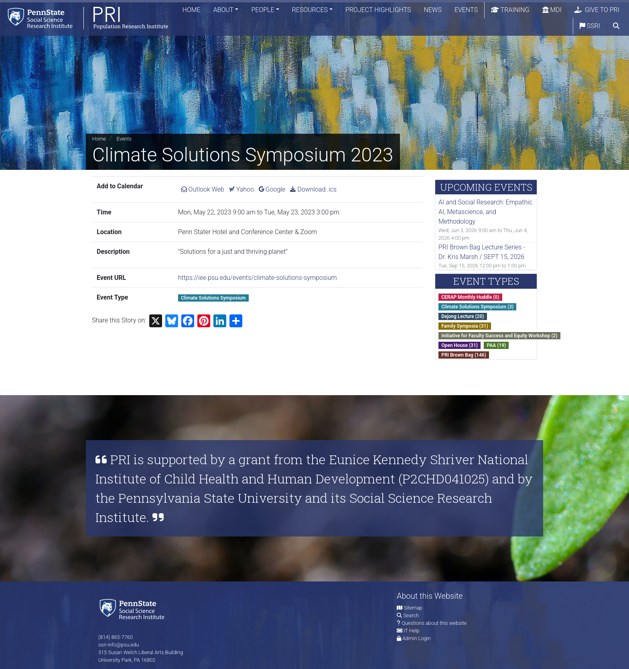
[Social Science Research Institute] (133, 609)
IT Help (411, 631)
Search (411, 615)
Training (510, 10)
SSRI (590, 26)
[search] (616, 26)
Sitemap (413, 608)
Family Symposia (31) (464, 326)
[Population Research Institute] (84, 18)
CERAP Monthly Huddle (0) (470, 297)
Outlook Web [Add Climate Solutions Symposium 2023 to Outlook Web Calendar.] (202, 189)
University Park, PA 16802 (126, 660)
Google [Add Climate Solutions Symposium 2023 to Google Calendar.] (272, 189)
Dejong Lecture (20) (462, 316)
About (223, 10)
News (433, 10)
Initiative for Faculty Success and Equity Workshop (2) (499, 336)
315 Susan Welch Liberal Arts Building (140, 652)
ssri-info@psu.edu (118, 645)
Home (192, 10)
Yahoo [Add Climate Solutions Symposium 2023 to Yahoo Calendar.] (241, 189)
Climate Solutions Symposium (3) (477, 307)
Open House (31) (459, 345)
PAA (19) (496, 345)
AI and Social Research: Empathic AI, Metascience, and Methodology (485, 211)
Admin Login (416, 638)
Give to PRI (596, 10)
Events (466, 10)
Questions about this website (434, 623)
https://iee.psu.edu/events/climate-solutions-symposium (257, 277)
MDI (552, 10)
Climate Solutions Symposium (213, 298)
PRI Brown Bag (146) (463, 355)
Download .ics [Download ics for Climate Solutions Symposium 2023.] (313, 189)
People (262, 10)
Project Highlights (378, 10)
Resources (310, 10)
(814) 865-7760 (115, 637)
